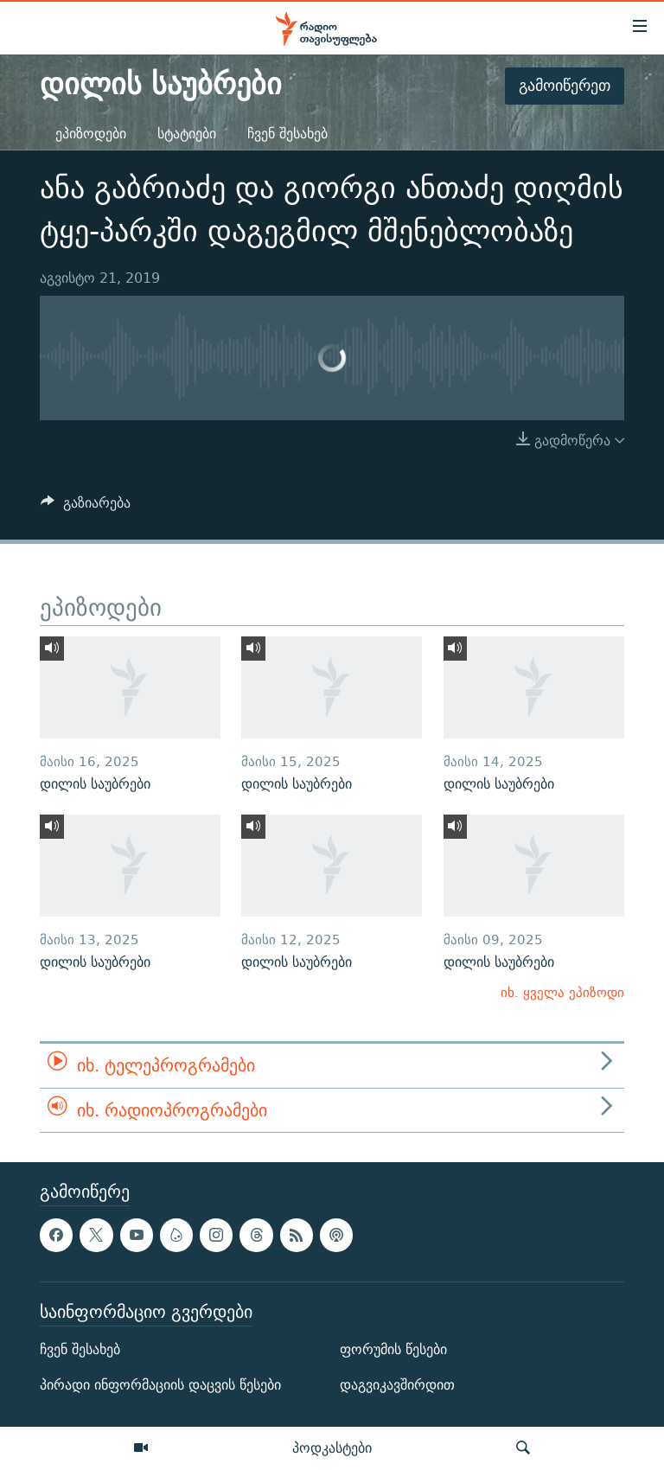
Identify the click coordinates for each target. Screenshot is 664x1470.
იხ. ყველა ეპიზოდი (562, 992)
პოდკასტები (332, 1447)
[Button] (86, 507)
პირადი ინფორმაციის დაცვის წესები (160, 1385)
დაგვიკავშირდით (397, 1385)
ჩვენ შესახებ (287, 133)
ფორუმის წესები (393, 1349)
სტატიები (186, 133)
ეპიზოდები (90, 133)
